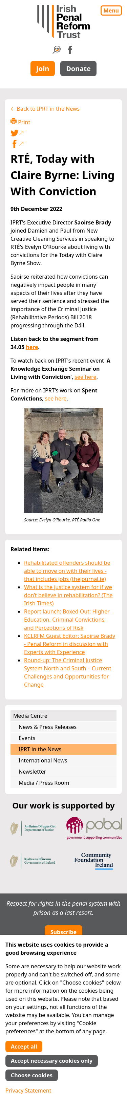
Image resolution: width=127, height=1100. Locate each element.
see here (85, 377)
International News (43, 760)
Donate (78, 68)
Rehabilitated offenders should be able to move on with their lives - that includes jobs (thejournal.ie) (67, 571)
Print (20, 122)
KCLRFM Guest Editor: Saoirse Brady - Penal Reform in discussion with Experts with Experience (69, 644)
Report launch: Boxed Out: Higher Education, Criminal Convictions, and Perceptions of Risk (67, 619)
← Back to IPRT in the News (45, 108)
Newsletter (32, 771)
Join (42, 68)
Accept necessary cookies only (51, 1060)
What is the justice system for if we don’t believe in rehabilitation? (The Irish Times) (68, 595)
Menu (111, 10)
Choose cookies (31, 1075)
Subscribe (63, 932)
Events (27, 738)
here (32, 347)
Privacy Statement (28, 1090)
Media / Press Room (44, 782)
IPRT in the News (40, 749)
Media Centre (30, 715)
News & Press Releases (48, 727)
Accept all (24, 1046)
